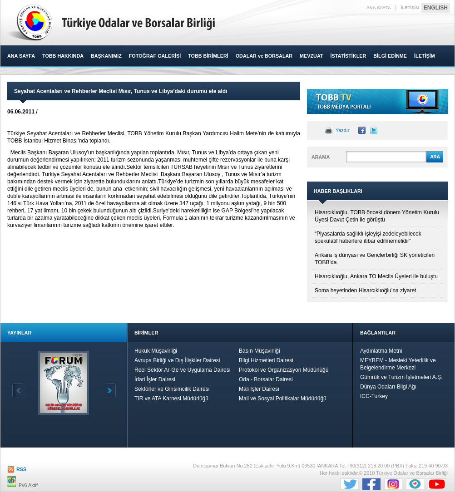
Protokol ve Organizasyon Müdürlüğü (283, 370)
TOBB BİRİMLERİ (208, 56)
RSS (21, 469)
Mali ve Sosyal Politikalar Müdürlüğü (282, 398)
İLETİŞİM (410, 7)
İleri (109, 391)
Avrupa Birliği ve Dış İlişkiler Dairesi (177, 360)
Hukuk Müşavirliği (155, 351)
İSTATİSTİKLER (348, 56)
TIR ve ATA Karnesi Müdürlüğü (171, 398)
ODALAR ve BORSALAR (264, 56)
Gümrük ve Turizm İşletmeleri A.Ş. (401, 377)
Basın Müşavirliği (259, 351)
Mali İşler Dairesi (259, 389)
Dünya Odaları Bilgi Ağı (388, 387)
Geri (19, 391)
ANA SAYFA (378, 7)
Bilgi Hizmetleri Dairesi (266, 360)
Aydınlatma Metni (381, 351)
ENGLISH (436, 8)
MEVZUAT (311, 56)
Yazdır (342, 130)
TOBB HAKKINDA (63, 56)
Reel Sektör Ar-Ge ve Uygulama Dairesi (182, 370)
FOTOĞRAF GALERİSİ (155, 56)
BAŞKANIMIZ (106, 56)
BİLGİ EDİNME (390, 56)
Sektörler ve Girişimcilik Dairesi (171, 389)
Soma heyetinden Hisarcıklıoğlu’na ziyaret (365, 290)
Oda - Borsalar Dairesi (266, 379)
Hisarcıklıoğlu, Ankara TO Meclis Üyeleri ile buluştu (376, 276)
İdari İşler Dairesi (154, 379)
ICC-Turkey (374, 396)
